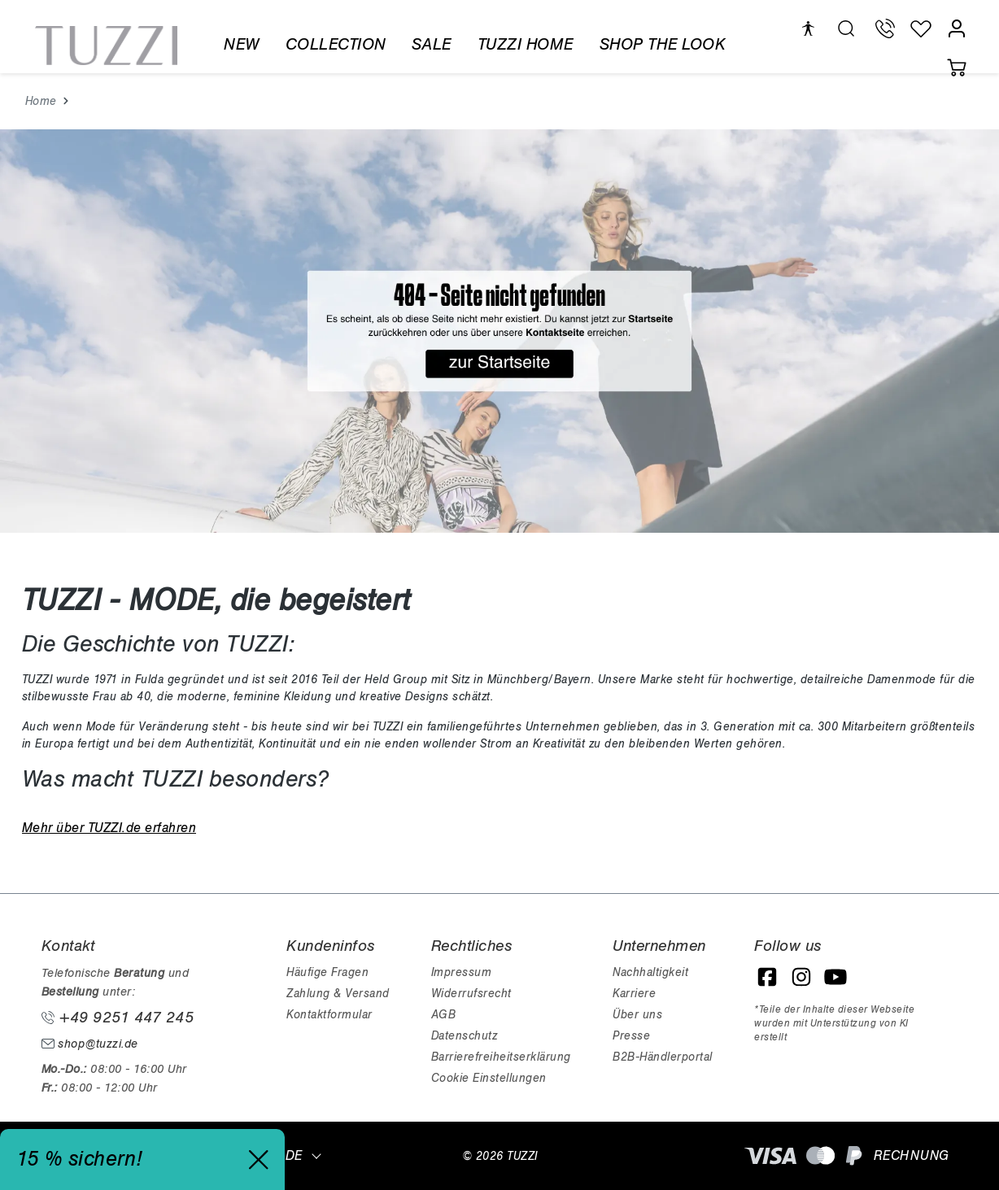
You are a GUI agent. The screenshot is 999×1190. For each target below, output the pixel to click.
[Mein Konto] (957, 28)
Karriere (634, 993)
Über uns (637, 1015)
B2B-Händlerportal (663, 1057)
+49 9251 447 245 (117, 1018)
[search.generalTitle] (846, 28)
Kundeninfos (330, 946)
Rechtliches (472, 946)
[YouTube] (835, 977)
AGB (443, 1015)
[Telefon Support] (885, 28)
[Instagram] (801, 977)
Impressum (461, 972)
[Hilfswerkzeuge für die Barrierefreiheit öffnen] (808, 29)
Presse (631, 1036)
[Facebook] (767, 977)
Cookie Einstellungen (489, 1078)
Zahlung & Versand (338, 993)
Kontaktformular (329, 1015)
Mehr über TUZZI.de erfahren (109, 828)
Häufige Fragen (327, 972)
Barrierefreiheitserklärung (501, 1057)
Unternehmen (659, 946)
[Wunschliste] (921, 28)
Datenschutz (464, 1036)
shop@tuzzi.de (89, 1044)
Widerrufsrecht (471, 993)
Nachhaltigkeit (650, 972)
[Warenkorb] (957, 67)
